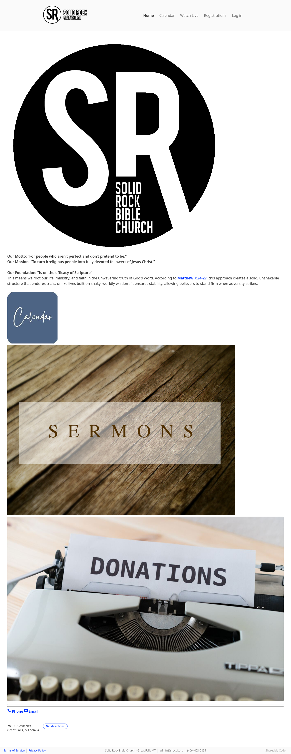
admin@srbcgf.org (171, 750)
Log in (237, 15)
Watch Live (189, 15)
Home (148, 15)
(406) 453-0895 (196, 750)
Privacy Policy (37, 750)
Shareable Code (276, 750)
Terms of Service (14, 750)
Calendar (167, 15)
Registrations (215, 15)
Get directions (55, 726)
